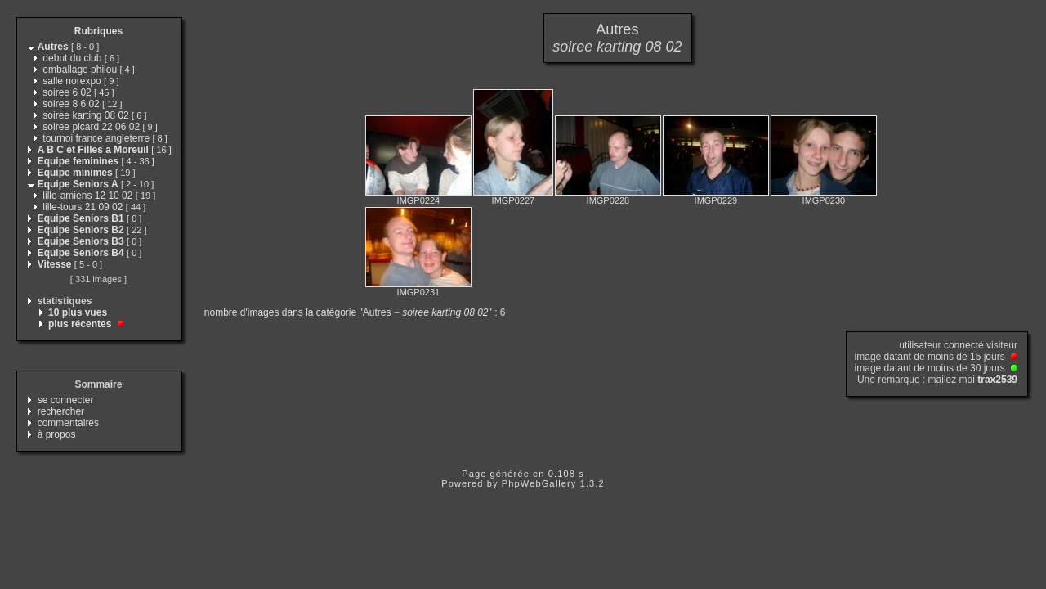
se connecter (66, 400)
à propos (57, 434)
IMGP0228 (608, 200)
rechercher (61, 411)
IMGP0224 (418, 200)
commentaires (68, 423)
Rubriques (98, 31)
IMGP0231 (418, 292)
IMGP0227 (513, 200)
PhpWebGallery (539, 483)
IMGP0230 (824, 200)
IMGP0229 (716, 200)
